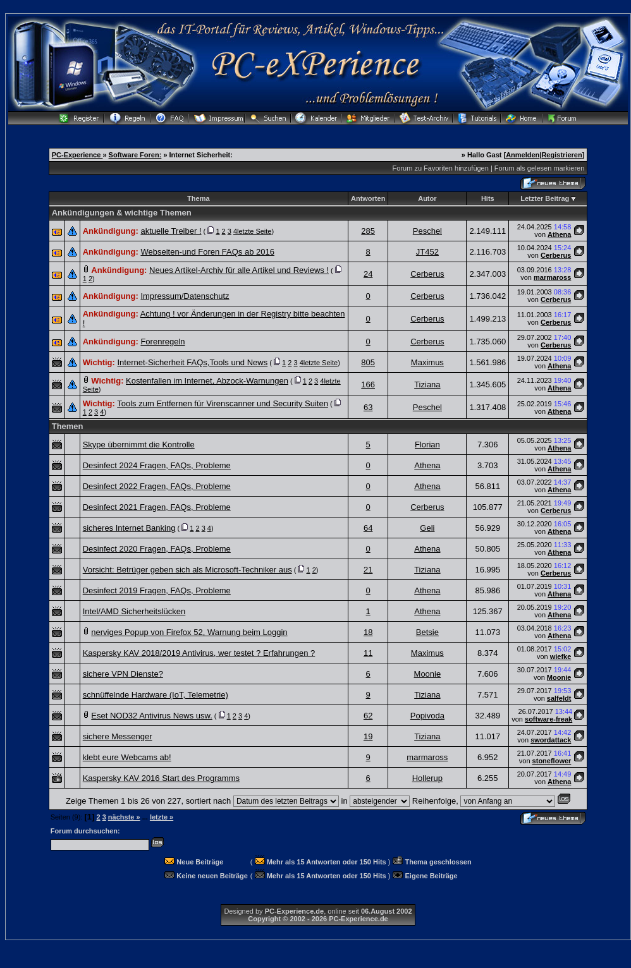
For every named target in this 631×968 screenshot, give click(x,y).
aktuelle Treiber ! (170, 231)
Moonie (427, 674)
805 (368, 362)
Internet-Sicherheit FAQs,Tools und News (192, 362)
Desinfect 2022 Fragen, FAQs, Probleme (157, 486)
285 (368, 231)
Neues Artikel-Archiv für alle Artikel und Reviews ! (239, 270)
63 (368, 407)
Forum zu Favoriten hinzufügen (441, 168)
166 (368, 384)
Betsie (427, 632)
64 (368, 528)
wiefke (561, 656)
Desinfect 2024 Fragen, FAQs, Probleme (157, 465)
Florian (427, 444)
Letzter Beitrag (544, 198)
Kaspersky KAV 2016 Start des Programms (161, 778)
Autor (427, 198)
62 (368, 715)
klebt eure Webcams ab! (127, 757)
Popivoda (427, 715)
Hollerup (427, 778)
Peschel (427, 231)
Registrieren (561, 155)
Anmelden (522, 155)
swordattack (550, 740)
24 (368, 274)
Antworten (368, 198)
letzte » (161, 817)
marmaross (552, 277)
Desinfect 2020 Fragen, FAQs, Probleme (157, 549)
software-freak (548, 719)
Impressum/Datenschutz (184, 296)
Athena (559, 234)
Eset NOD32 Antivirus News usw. (151, 715)
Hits (487, 198)
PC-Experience (77, 155)
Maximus (427, 362)
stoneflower (552, 761)
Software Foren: (135, 155)
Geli (427, 528)
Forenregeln (162, 341)
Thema (198, 198)
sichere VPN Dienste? (123, 674)
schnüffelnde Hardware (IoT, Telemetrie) (155, 694)
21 (368, 569)
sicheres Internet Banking (129, 528)
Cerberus (556, 255)
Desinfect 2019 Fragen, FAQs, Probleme (157, 590)
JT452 (427, 252)
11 (368, 653)
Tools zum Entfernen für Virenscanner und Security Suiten (222, 403)
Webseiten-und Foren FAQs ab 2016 (207, 252)
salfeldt (559, 698)
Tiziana (427, 384)
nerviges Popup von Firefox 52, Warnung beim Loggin (189, 632)
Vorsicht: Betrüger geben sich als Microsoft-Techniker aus (187, 569)
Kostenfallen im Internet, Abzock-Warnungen (207, 380)
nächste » (124, 817)
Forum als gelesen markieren (539, 168)
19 (368, 736)
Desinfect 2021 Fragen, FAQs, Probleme (157, 507)
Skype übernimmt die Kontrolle (139, 444)
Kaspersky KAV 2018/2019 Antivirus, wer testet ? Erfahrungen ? (199, 653)
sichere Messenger (117, 736)
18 (368, 632)
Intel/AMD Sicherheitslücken (134, 611)
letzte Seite (254, 231)
